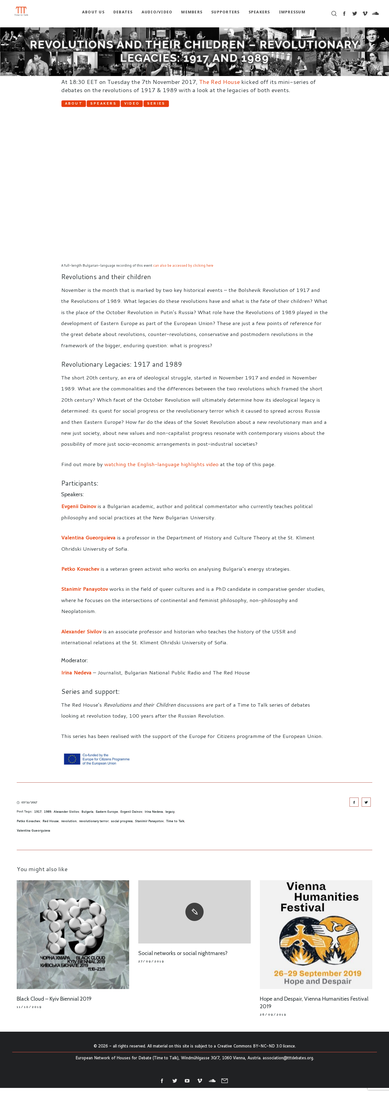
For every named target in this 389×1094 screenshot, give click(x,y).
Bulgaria (87, 817)
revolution (69, 827)
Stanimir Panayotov (84, 595)
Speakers (134, 106)
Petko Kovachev (80, 574)
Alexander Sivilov (81, 637)
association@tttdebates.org (288, 1064)
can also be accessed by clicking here (183, 271)
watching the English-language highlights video (161, 470)
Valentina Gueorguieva (88, 543)
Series (228, 106)
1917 (37, 817)
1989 (47, 817)
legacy (169, 817)
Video (183, 106)
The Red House (219, 82)
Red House (51, 827)
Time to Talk (175, 827)
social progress (122, 827)
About (84, 106)
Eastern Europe (107, 817)
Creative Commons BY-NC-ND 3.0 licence (256, 1052)
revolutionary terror (93, 827)
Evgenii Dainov (78, 512)
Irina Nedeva (76, 678)
